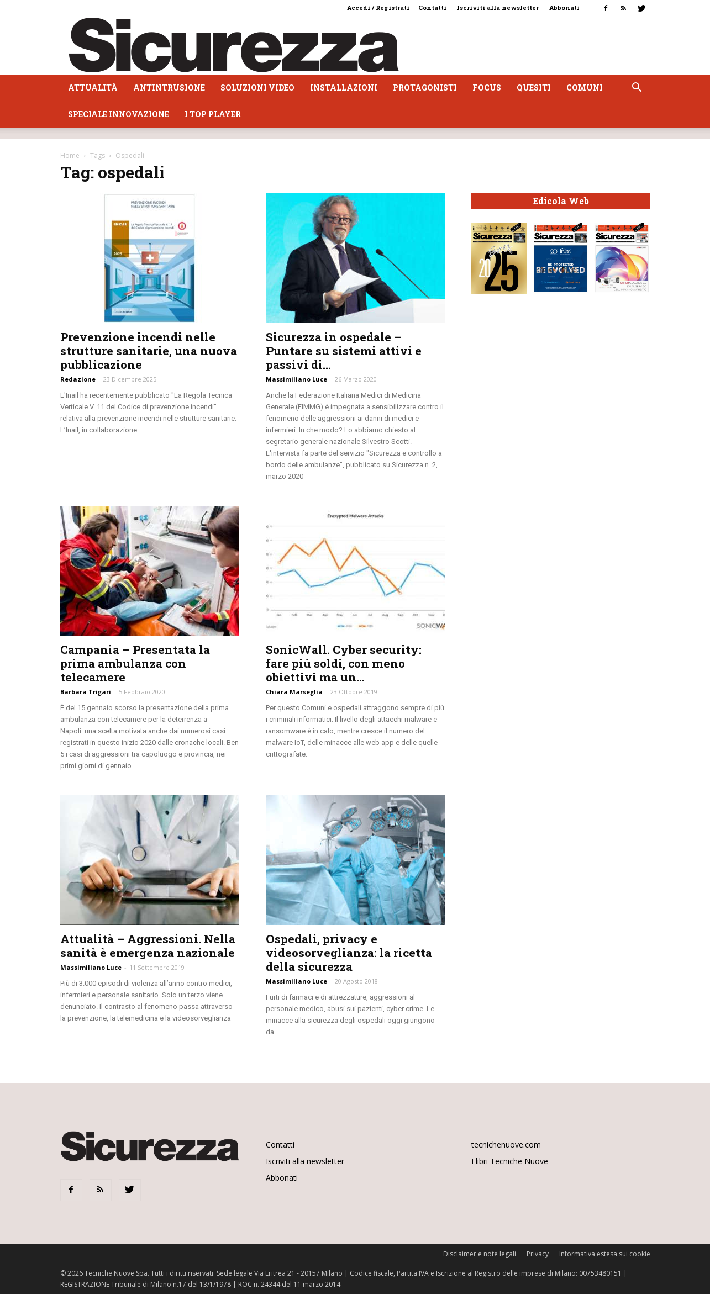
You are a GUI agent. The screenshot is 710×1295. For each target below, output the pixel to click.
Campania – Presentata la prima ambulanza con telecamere (135, 663)
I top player (213, 114)
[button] (637, 88)
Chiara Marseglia (294, 692)
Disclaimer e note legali (479, 1254)
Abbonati (564, 7)
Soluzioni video (257, 87)
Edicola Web (561, 201)
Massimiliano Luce (296, 379)
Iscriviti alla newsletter (498, 7)
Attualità (93, 87)
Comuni (584, 87)
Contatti (432, 7)
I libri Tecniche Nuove (509, 1161)
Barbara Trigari (85, 692)
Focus (486, 87)
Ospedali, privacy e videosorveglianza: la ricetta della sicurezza (349, 952)
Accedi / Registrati (378, 7)
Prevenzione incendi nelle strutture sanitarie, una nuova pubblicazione (148, 350)
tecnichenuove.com (506, 1144)
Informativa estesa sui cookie (604, 1254)
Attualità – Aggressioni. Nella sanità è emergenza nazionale (147, 945)
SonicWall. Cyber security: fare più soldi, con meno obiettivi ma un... (344, 663)
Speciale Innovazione (118, 114)
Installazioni (343, 87)
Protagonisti (425, 87)
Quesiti (534, 87)
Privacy (538, 1254)
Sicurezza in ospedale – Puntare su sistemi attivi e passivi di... (344, 350)
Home (70, 155)
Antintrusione (169, 87)
